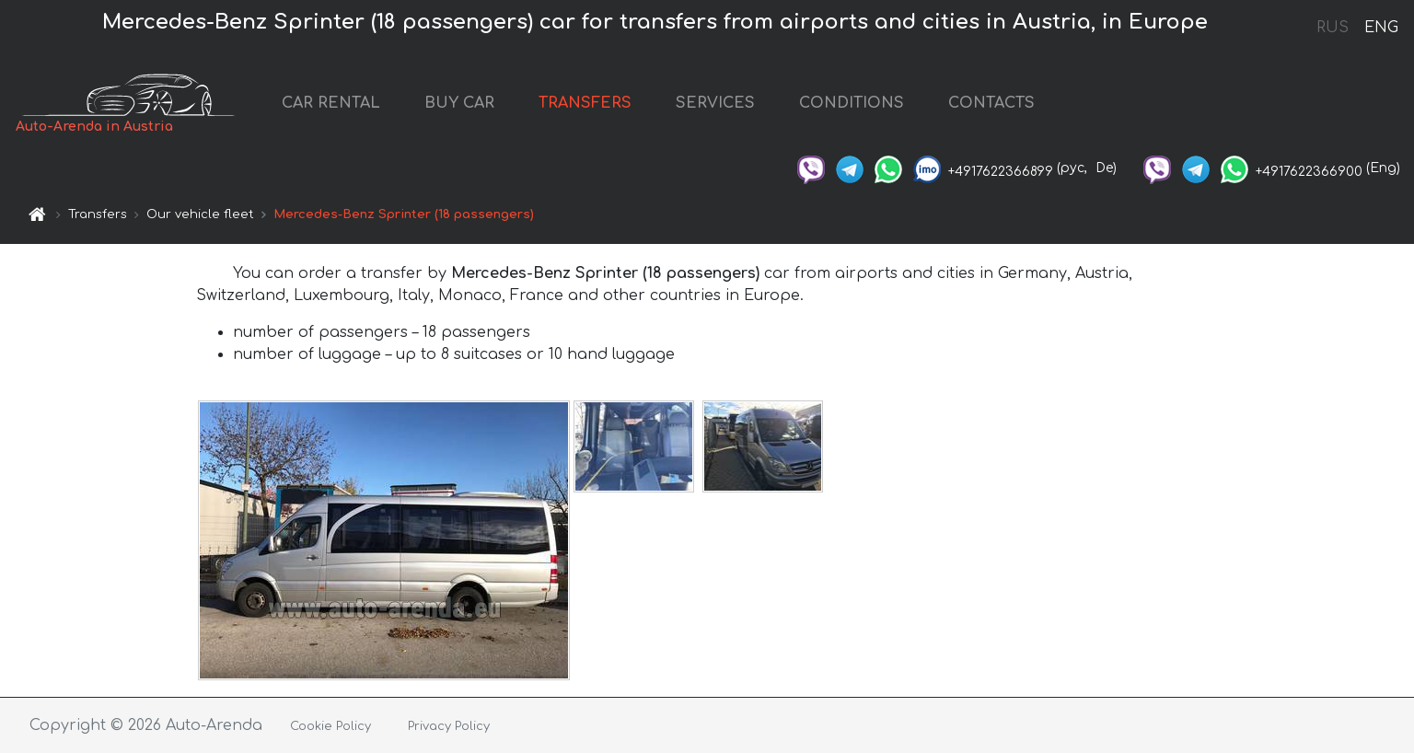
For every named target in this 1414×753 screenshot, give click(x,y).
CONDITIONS (851, 103)
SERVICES (715, 103)
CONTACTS (991, 103)
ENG (1380, 27)
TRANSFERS (585, 103)
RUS (1332, 27)
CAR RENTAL (331, 103)
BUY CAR (459, 103)
